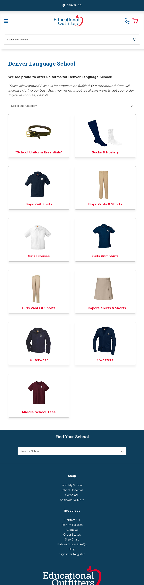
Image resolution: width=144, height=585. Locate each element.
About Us (72, 530)
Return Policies (72, 525)
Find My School (72, 485)
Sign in (64, 554)
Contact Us (72, 520)
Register (79, 554)
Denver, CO (71, 5)
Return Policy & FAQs (72, 544)
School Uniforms (72, 490)
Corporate (72, 495)
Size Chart (72, 539)
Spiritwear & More (72, 500)
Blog (72, 549)
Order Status (72, 534)
